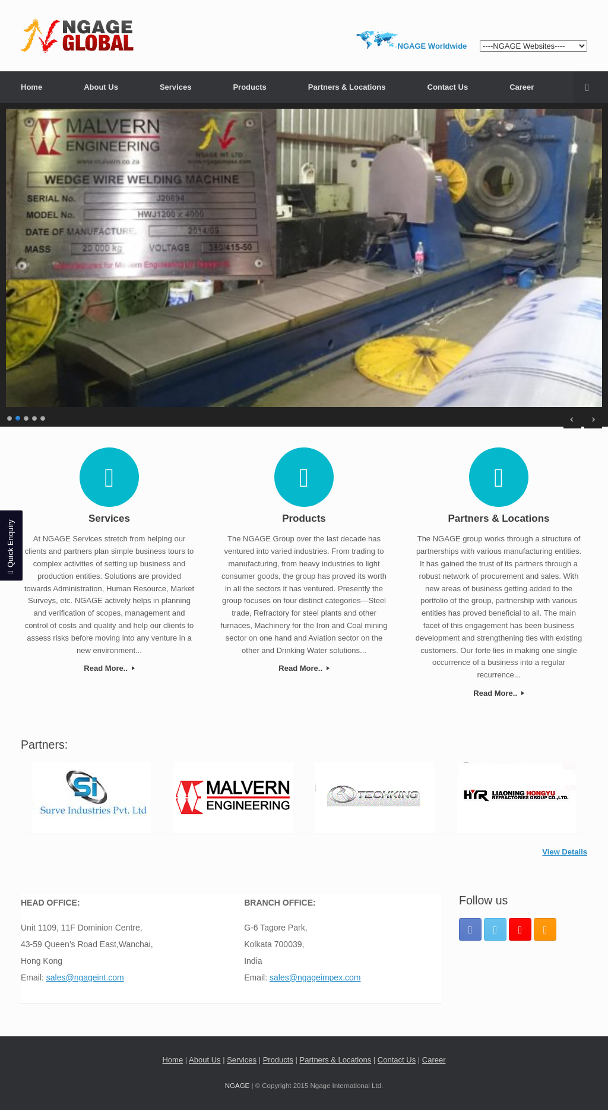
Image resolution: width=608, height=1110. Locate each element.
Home (31, 87)
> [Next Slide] (593, 419)
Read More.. (109, 668)
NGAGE (237, 1085)
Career (521, 87)
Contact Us (448, 87)
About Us (101, 87)
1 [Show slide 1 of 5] (10, 417)
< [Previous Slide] (572, 419)
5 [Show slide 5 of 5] (43, 417)
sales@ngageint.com (85, 977)
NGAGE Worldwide (432, 46)
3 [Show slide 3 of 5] (27, 417)
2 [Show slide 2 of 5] (18, 417)
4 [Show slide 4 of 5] (35, 417)
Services (176, 87)
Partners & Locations (347, 87)
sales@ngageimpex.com (315, 977)
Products (249, 87)
